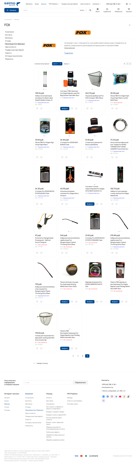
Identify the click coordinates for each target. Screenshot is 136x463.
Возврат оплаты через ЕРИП (56, 415)
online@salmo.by (107, 387)
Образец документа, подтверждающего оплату (55, 428)
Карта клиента (10, 47)
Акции (6, 401)
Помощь (49, 394)
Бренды (7, 404)
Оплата (48, 398)
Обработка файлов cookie (55, 440)
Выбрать (65, 108)
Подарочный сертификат (14, 50)
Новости (8, 53)
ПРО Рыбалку (72, 394)
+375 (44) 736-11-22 (113, 4)
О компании (9, 32)
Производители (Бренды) (15, 44)
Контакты (8, 35)
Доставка (49, 401)
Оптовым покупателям (13, 56)
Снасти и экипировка (74, 401)
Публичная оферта (52, 432)
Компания (29, 394)
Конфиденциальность (120, 456)
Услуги (6, 407)
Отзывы (8, 41)
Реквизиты (9, 59)
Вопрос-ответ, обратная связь (54, 423)
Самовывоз (50, 404)
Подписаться (80, 382)
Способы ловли (72, 404)
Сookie (130, 456)
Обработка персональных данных (55, 436)
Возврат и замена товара (55, 412)
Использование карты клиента (54, 419)
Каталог (7, 398)
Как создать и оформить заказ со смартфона (54, 408)
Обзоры (70, 398)
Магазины (9, 38)
